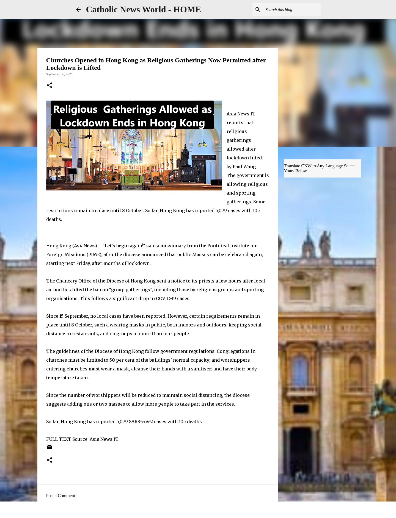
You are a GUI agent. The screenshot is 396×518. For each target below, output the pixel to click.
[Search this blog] (292, 9)
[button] (49, 86)
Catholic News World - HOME (143, 9)
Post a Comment (60, 495)
